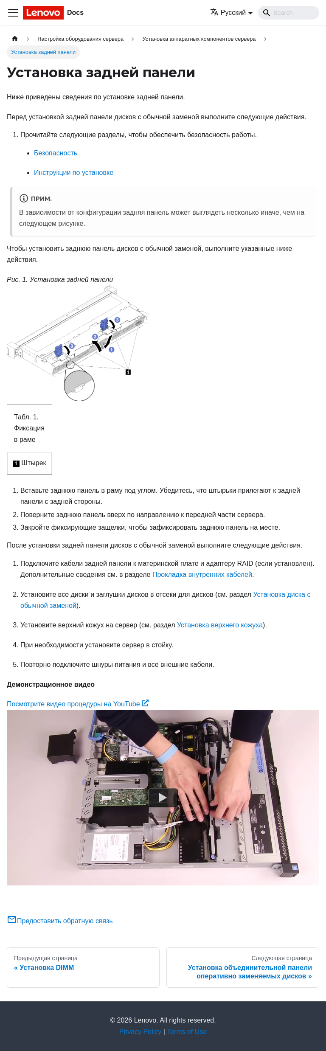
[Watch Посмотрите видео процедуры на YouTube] (163, 797)
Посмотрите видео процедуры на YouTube (78, 704)
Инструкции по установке (73, 172)
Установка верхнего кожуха (220, 625)
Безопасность (55, 153)
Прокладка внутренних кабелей (202, 574)
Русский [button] (228, 12)
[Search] (288, 13)
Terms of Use (187, 1031)
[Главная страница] (15, 38)
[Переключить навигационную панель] (13, 12)
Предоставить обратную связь (60, 921)
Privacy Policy (140, 1031)
